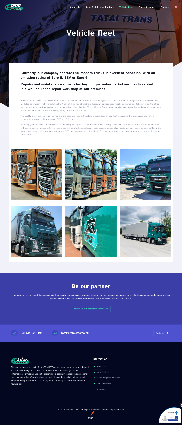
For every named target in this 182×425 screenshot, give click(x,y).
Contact (101, 389)
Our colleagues (104, 383)
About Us (101, 366)
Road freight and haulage (108, 377)
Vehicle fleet (103, 372)
